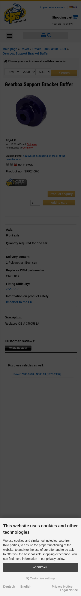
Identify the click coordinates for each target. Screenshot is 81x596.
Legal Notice (69, 590)
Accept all (40, 567)
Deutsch (9, 586)
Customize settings (40, 578)
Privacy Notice (62, 586)
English (25, 586)
